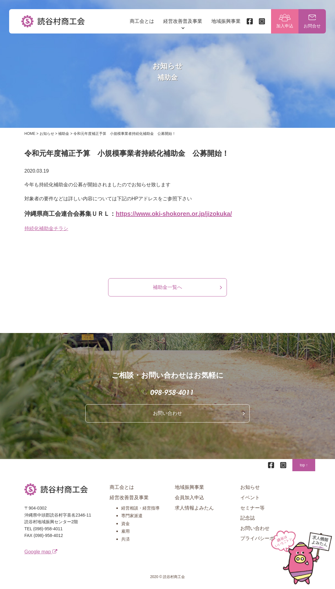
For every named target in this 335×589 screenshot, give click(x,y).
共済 (125, 539)
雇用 (125, 531)
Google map (40, 551)
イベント (250, 497)
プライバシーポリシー (264, 538)
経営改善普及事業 (182, 21)
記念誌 (247, 518)
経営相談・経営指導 (140, 508)
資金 (125, 523)
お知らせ (250, 487)
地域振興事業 (226, 21)
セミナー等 (252, 507)
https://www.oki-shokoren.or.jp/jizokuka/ (174, 213)
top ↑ (304, 465)
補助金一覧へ (167, 287)
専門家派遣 (132, 515)
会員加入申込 (189, 497)
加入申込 (284, 25)
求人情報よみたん (194, 507)
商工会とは (142, 21)
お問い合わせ (167, 413)
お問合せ (312, 25)
